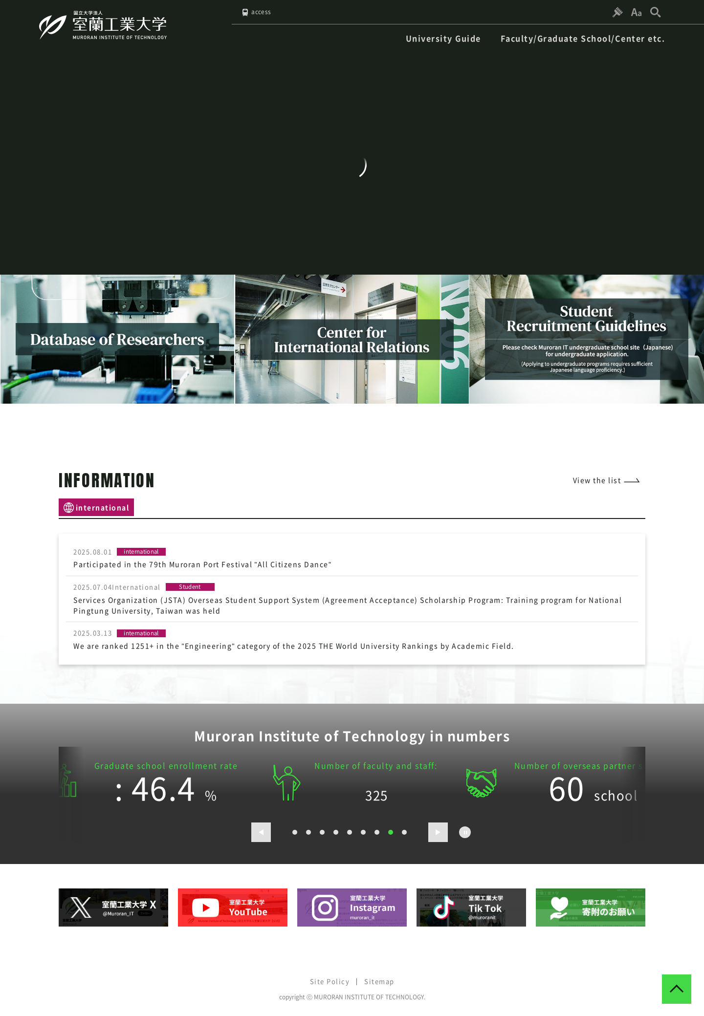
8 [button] (390, 831)
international (103, 507)
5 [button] (349, 831)
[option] (117, 339)
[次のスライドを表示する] (438, 832)
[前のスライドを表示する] (261, 832)
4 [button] (335, 831)
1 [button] (294, 831)
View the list (597, 480)
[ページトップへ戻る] (676, 988)
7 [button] (376, 831)
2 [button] (308, 831)
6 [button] (363, 831)
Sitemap (379, 980)
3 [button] (322, 831)
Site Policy (330, 980)
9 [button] (404, 831)
